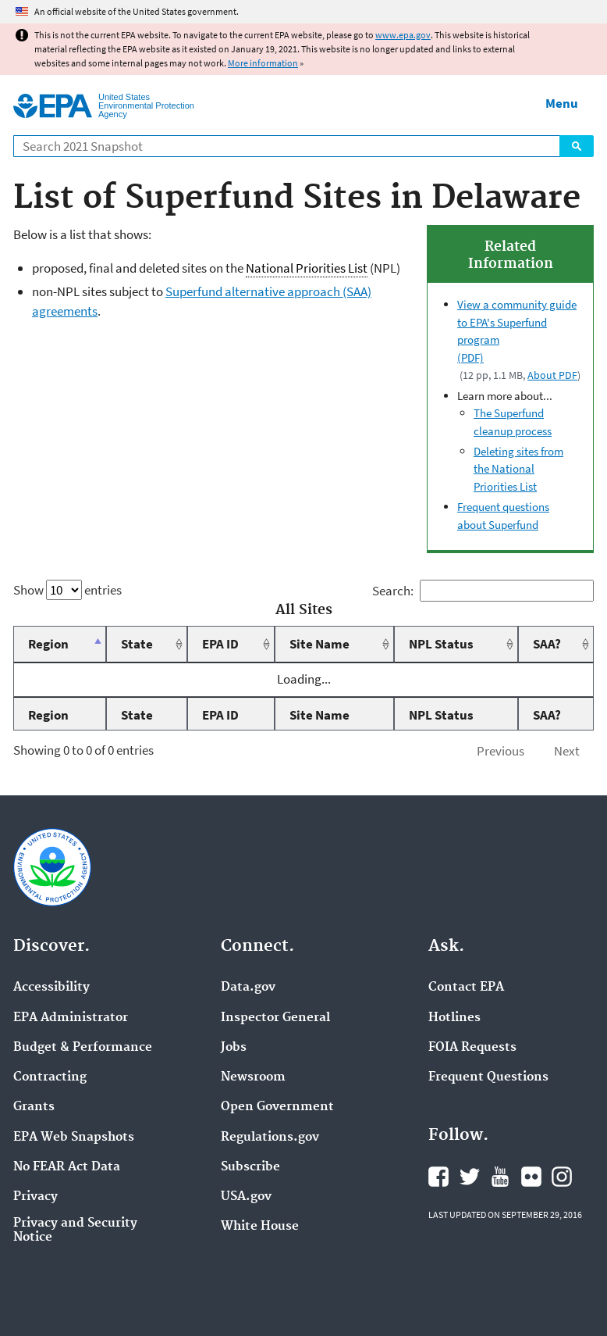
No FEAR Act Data (66, 1167)
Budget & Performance (82, 1048)
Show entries (67, 590)
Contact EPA (466, 988)
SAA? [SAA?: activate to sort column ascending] (547, 643)
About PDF (552, 375)
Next (567, 750)
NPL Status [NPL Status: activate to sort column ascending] (441, 643)
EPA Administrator (70, 1018)
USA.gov (246, 1197)
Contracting (50, 1077)
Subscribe (250, 1167)
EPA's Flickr (531, 1176)
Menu (561, 103)
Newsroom (253, 1077)
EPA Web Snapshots (73, 1138)
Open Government (277, 1107)
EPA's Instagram (562, 1176)
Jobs (234, 1048)
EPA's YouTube (500, 1176)
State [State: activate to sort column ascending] (137, 643)
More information (263, 63)
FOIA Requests (472, 1048)
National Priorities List (306, 268)
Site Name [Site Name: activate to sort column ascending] (319, 643)
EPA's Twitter (470, 1176)
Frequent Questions (488, 1077)
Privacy (35, 1197)
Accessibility (51, 988)
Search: (483, 591)
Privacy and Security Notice (75, 1230)
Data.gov (248, 988)
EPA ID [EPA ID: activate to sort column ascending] (220, 643)
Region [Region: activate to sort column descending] (48, 643)
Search (576, 146)
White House (260, 1227)
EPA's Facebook (438, 1176)
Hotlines (454, 1018)
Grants (34, 1107)
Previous (500, 750)
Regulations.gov (270, 1138)
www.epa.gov (403, 35)
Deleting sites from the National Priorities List (518, 469)
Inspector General (275, 1018)
